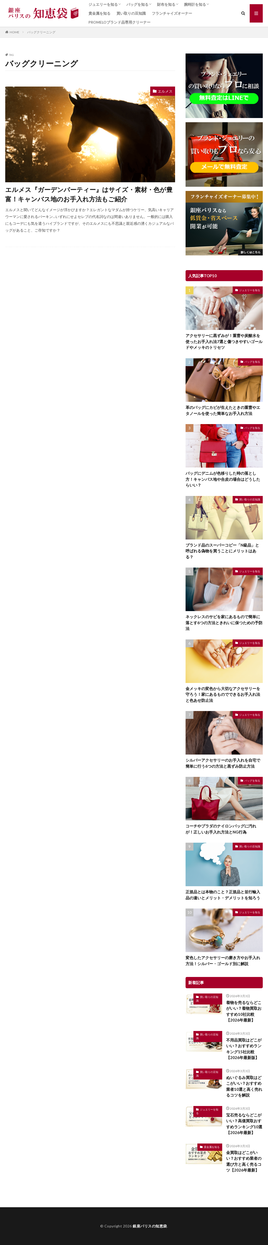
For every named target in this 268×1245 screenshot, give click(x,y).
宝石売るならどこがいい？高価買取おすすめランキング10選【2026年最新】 (244, 1124)
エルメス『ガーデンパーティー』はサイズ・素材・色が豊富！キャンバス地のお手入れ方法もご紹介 (88, 194)
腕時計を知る (195, 4)
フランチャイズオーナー (172, 13)
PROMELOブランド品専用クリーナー (119, 22)
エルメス (165, 91)
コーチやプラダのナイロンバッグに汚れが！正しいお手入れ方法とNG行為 (221, 829)
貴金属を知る (99, 13)
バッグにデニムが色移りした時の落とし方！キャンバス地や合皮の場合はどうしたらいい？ (223, 479)
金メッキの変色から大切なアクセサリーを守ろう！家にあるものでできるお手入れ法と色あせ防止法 (223, 694)
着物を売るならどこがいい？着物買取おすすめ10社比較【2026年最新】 (243, 1011)
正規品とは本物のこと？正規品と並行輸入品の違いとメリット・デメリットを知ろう (223, 894)
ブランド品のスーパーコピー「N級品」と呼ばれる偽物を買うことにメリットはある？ (222, 551)
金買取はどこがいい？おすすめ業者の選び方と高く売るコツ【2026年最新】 (243, 1161)
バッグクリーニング (41, 32)
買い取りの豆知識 (131, 13)
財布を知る (166, 4)
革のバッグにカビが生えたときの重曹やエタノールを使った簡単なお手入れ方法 (223, 410)
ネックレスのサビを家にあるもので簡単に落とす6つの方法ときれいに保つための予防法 (224, 622)
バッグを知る (137, 4)
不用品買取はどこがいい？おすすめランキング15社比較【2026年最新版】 (243, 1049)
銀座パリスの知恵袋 (150, 1226)
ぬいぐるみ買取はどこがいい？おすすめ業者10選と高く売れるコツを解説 (244, 1086)
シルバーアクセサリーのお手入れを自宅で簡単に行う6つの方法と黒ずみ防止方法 (223, 763)
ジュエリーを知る (103, 4)
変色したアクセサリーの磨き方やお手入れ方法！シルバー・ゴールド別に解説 (223, 960)
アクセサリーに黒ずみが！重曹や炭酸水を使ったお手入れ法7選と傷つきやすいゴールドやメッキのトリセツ (224, 341)
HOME (14, 32)
